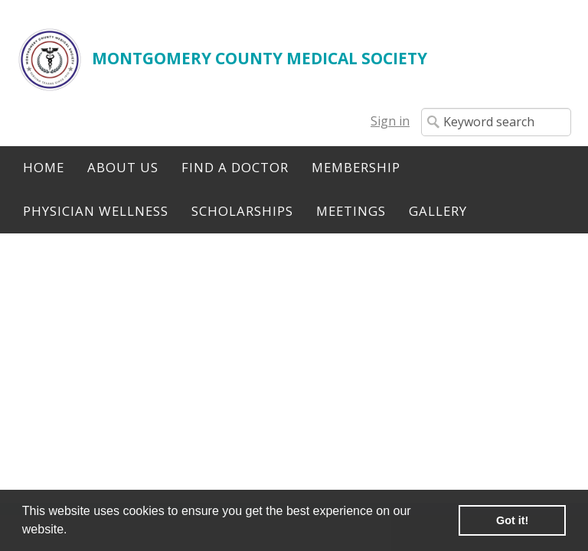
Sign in (390, 120)
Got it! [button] (512, 520)
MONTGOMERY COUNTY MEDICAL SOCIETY (259, 58)
